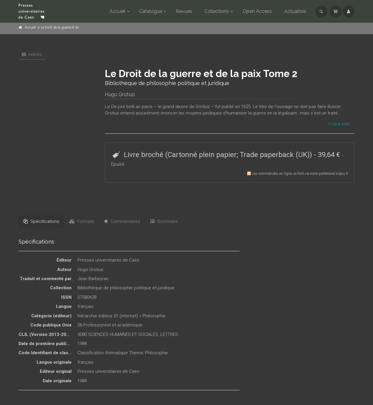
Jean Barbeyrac (93, 278)
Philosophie (154, 316)
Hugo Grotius (120, 94)
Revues (184, 11)
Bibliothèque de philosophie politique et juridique (125, 287)
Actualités (295, 11)
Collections (216, 11)
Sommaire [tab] (164, 221)
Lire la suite (339, 124)
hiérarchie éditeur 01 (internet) (107, 316)
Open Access (257, 11)
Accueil (118, 11)
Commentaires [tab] (122, 221)
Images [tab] (32, 54)
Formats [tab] (81, 221)
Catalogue (150, 11)
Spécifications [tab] (41, 221)
